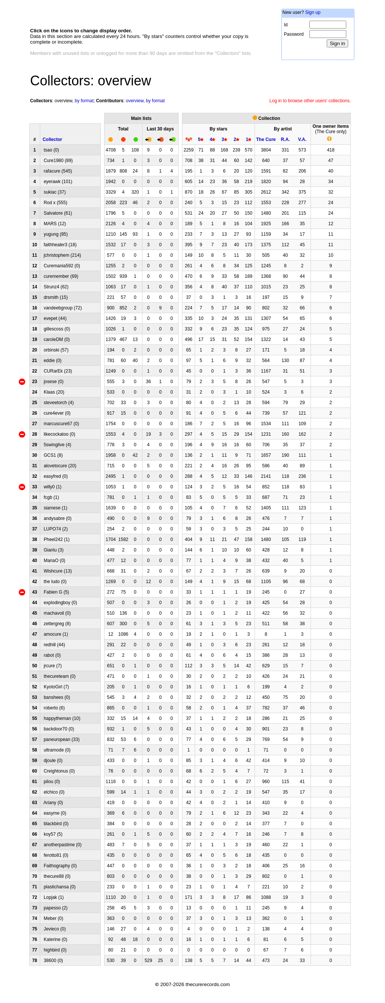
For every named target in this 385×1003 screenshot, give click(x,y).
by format (84, 100)
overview (63, 100)
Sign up (313, 12)
